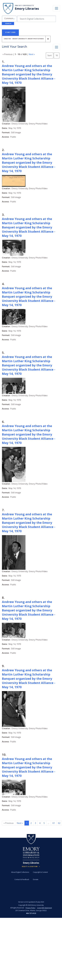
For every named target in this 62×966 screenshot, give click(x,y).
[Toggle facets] (56, 47)
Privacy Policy (30, 908)
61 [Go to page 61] (54, 823)
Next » (32, 54)
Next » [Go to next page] (20, 823)
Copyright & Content (40, 872)
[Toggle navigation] (56, 8)
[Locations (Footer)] (31, 866)
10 (57, 55)
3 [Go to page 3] (35, 823)
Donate (35, 879)
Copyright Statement (44, 908)
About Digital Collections (20, 872)
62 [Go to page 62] (59, 823)
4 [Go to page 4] (39, 823)
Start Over (10, 32)
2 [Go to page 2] (31, 823)
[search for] (36, 19)
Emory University (24, 5)
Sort (50, 55)
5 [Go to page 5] (44, 823)
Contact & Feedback (21, 879)
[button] (9, 19)
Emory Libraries (27, 8)
